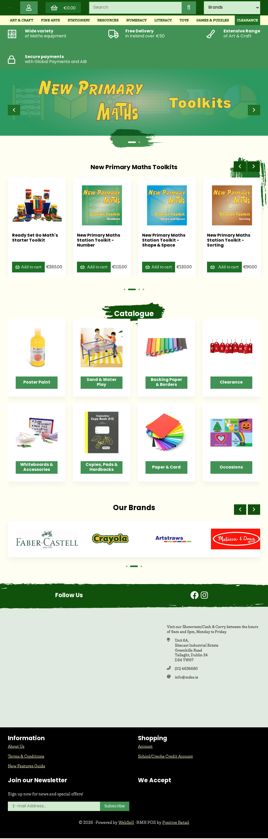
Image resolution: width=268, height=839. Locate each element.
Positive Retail (176, 823)
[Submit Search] (188, 8)
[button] (14, 110)
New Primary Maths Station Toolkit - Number (98, 241)
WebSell (126, 823)
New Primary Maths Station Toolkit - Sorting (228, 241)
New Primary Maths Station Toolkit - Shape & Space (163, 241)
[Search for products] (135, 8)
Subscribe (115, 807)
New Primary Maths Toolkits (134, 168)
